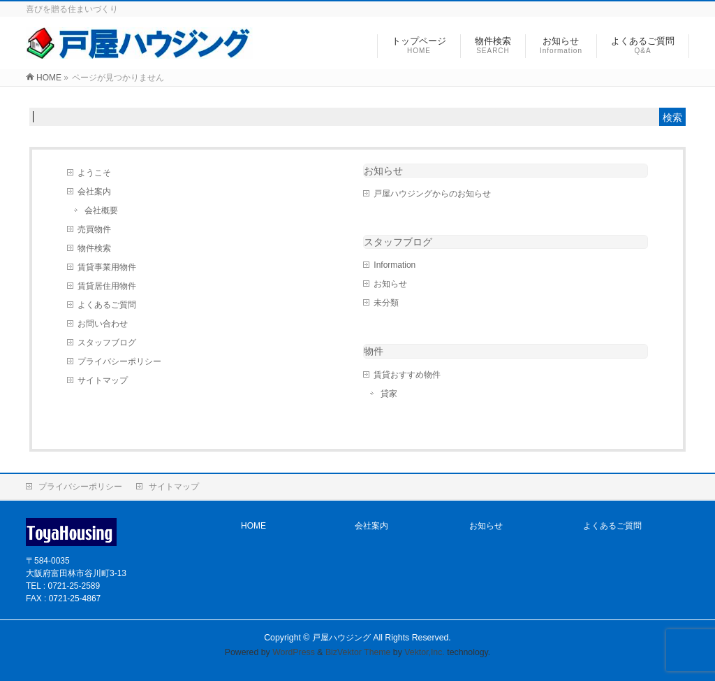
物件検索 (94, 248)
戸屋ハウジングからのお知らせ (432, 194)
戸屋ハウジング (341, 638)
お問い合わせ (103, 324)
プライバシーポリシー (119, 361)
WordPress (293, 652)
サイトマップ (103, 380)
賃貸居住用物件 (107, 286)
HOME (253, 526)
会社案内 (94, 191)
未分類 (386, 303)
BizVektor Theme (358, 652)
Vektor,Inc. (424, 652)
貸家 (389, 394)
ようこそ (94, 173)
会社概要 (101, 210)
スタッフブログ (107, 342)
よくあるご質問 (107, 305)
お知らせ (383, 170)
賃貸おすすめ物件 (407, 375)
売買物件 (94, 229)
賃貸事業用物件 (107, 267)
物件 (373, 351)
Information (394, 265)
